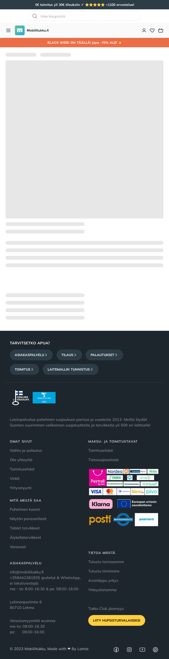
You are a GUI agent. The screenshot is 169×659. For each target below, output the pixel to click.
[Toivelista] (152, 30)
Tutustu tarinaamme (106, 561)
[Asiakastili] (144, 30)
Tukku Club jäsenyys (106, 608)
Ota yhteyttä (21, 459)
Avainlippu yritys (103, 580)
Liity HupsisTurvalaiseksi (116, 620)
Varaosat (18, 546)
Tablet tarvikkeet (25, 528)
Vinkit (15, 478)
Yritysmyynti (21, 487)
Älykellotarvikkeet (25, 537)
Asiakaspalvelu (31, 355)
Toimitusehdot (22, 469)
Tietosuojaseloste (103, 459)
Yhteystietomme (102, 589)
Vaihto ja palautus (26, 450)
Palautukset (104, 355)
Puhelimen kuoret (25, 509)
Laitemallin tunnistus (71, 369)
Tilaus (69, 355)
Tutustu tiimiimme (104, 571)
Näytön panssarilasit (28, 518)
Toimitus (24, 369)
